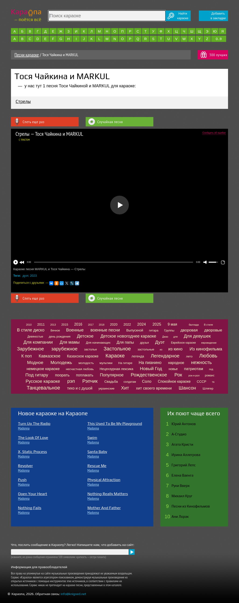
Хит (125, 387)
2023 (33, 275)
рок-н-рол (194, 375)
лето (189, 356)
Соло (146, 381)
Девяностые (35, 336)
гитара (153, 330)
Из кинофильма (206, 348)
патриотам (193, 369)
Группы (169, 330)
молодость (86, 363)
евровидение (209, 342)
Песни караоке (26, 55)
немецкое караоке (43, 369)
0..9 (218, 39)
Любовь (208, 356)
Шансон (187, 387)
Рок (178, 374)
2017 (91, 324)
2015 (64, 324)
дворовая (189, 330)
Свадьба (111, 381)
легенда (138, 356)
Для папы (125, 342)
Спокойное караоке (174, 381)
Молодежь (61, 362)
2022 (127, 324)
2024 (141, 324)
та (213, 381)
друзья (144, 342)
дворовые (213, 330)
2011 (41, 324)
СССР (201, 381)
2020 (113, 324)
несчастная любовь (80, 369)
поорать (62, 375)
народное (176, 363)
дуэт (25, 275)
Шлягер (208, 388)
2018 (101, 324)
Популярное (112, 375)
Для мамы (70, 342)
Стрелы (23, 101)
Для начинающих (98, 342)
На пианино (150, 362)
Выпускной (134, 330)
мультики (105, 363)
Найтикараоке (182, 16)
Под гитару (36, 374)
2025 (156, 324)
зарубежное (64, 348)
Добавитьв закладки (218, 16)
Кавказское (49, 356)
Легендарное (165, 355)
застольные (145, 349)
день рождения (59, 336)
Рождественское (149, 374)
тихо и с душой (79, 388)
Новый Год (151, 368)
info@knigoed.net (73, 594)
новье (173, 369)
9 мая (172, 324)
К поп (26, 356)
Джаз (165, 336)
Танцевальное (43, 388)
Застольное (117, 349)
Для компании (38, 342)
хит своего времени (154, 388)
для (175, 336)
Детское (85, 336)
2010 (29, 324)
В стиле (208, 324)
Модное (35, 362)
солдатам (129, 381)
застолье (90, 349)
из (161, 349)
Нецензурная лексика (116, 369)
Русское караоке (43, 381)
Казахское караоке (82, 356)
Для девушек (197, 336)
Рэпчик (90, 381)
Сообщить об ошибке (214, 133)
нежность (201, 362)
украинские (106, 388)
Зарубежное (30, 348)
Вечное (55, 330)
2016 (78, 324)
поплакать (84, 375)
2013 (53, 324)
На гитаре (125, 363)
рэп (71, 381)
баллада (194, 324)
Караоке (115, 356)
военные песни (105, 330)
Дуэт (160, 342)
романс (209, 375)
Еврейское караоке (183, 342)
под (211, 369)
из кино (175, 349)
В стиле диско (30, 330)
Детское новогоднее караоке (128, 336)
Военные (75, 330)
